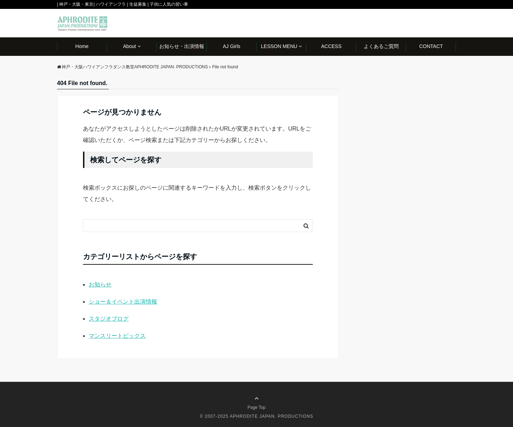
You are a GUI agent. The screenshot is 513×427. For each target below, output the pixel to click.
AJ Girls (231, 46)
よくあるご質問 (381, 46)
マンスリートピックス (117, 336)
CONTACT (431, 46)
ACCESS (331, 46)
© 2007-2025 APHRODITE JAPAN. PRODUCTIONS (257, 416)
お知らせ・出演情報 (181, 46)
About (129, 46)
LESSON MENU (279, 46)
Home (81, 46)
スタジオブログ (109, 319)
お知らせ (100, 284)
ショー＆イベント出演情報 (123, 302)
